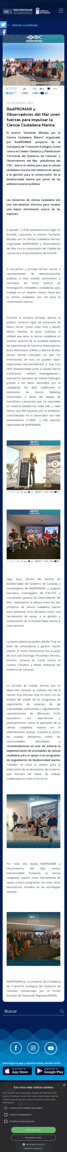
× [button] (64, 1085)
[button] (34, 1144)
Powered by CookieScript (33, 1149)
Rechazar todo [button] (33, 1137)
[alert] (33, 1117)
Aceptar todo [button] (33, 1130)
